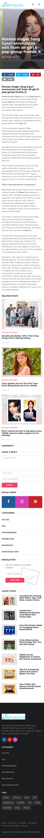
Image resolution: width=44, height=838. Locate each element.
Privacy (24, 825)
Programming (9, 532)
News (38, 803)
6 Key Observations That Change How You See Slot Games (30, 642)
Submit (9, 485)
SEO (4, 526)
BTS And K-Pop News (9, 332)
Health (26, 808)
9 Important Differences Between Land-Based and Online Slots (29, 613)
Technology (8, 803)
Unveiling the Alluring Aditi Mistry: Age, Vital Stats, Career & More (30, 598)
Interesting (8, 539)
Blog (27, 797)
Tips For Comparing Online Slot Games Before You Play (29, 671)
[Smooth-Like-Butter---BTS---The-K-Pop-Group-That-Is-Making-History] (22, 314)
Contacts (22, 823)
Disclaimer (32, 823)
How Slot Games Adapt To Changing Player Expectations (30, 627)
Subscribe (15, 580)
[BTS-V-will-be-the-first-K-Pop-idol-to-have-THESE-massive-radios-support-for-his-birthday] (22, 409)
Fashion (21, 803)
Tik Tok (5, 519)
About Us (13, 823)
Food (17, 808)
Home (4, 823)
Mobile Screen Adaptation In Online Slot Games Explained (30, 657)
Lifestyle (16, 797)
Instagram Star (10, 551)
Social (6, 797)
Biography (7, 545)
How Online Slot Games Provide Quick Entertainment (30, 686)
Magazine (7, 808)
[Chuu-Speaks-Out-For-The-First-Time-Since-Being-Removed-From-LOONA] (22, 362)
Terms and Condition (11, 825)
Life (29, 803)
